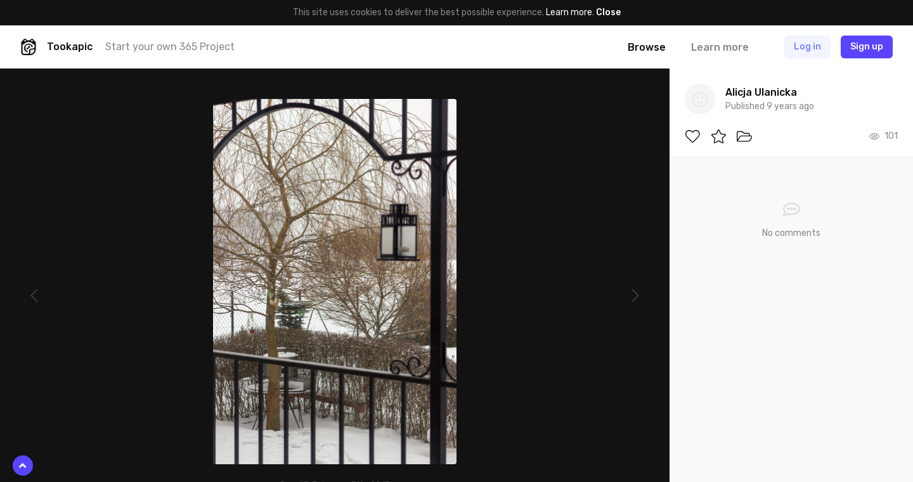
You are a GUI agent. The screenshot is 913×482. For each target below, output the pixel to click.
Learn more (569, 12)
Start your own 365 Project (170, 47)
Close (608, 12)
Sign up (866, 46)
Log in (807, 46)
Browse (647, 47)
